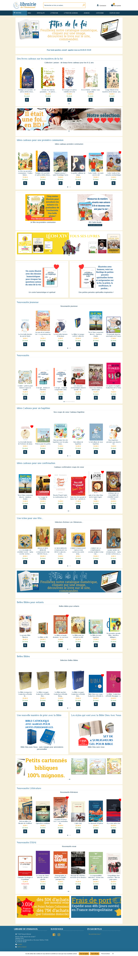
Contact (18, 944)
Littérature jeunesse (71, 13)
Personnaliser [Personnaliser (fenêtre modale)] (105, 953)
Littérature (54, 13)
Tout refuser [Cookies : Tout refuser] (94, 953)
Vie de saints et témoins (95, 225)
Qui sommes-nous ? (95, 934)
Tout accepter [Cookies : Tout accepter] (84, 953)
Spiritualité (41, 13)
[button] (119, 166)
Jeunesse (87, 13)
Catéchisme (100, 13)
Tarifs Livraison (20, 947)
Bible (29, 13)
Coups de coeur (114, 13)
